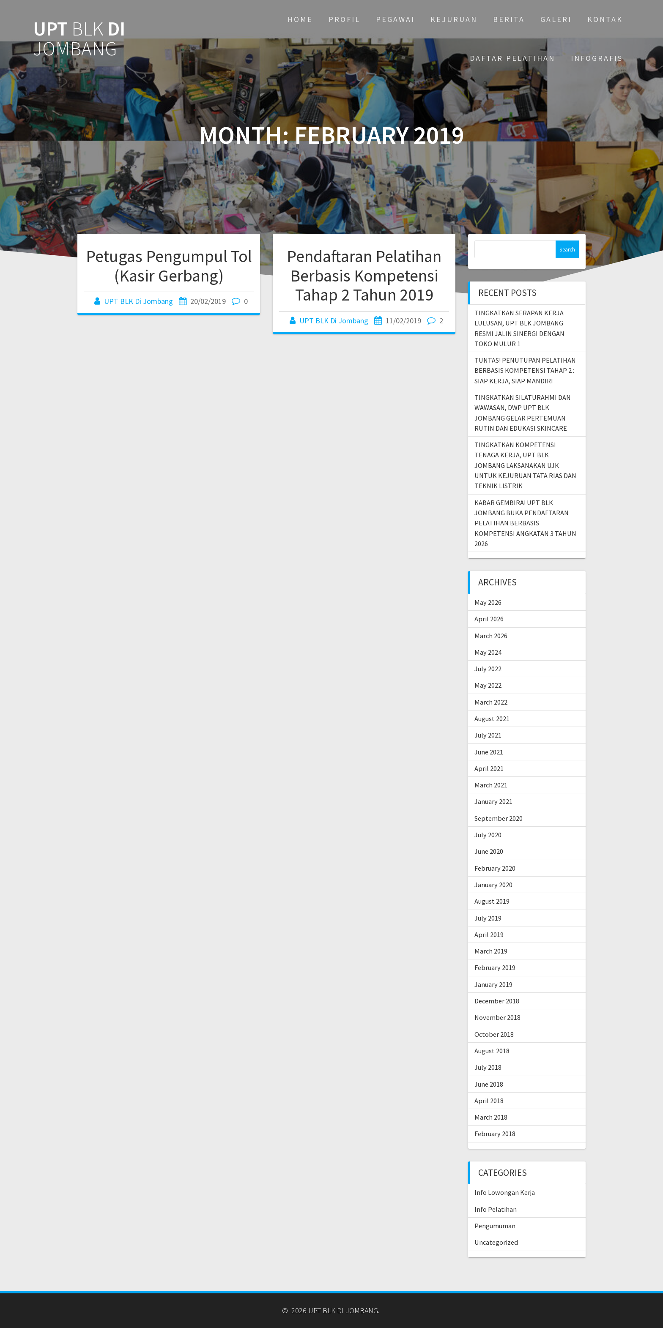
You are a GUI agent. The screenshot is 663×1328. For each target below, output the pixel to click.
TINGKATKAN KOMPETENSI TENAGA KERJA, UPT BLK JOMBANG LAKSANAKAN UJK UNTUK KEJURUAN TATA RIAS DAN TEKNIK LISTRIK (525, 465)
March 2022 (490, 702)
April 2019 (489, 934)
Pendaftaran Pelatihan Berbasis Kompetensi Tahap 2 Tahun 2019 (364, 275)
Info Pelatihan (495, 1209)
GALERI (556, 19)
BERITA (509, 19)
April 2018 (489, 1100)
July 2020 (487, 835)
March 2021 (490, 785)
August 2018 (492, 1051)
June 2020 (488, 851)
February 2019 (494, 967)
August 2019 (492, 901)
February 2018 (494, 1133)
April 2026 (489, 619)
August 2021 (492, 718)
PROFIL (344, 19)
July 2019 (487, 918)
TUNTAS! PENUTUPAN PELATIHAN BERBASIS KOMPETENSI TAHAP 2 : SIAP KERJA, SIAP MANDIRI (525, 370)
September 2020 (498, 818)
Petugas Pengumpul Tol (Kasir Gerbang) (169, 266)
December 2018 (496, 1001)
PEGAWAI (395, 19)
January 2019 (493, 984)
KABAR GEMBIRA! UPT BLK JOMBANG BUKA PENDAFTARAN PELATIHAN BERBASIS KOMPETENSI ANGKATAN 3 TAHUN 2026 (525, 523)
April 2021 (489, 768)
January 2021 (493, 801)
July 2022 (487, 668)
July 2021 (487, 735)
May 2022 (487, 685)
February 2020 (494, 868)
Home (300, 19)
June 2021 (488, 752)
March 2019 (490, 951)
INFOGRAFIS (597, 58)
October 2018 (494, 1034)
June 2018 (488, 1084)
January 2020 (493, 884)
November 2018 (497, 1017)
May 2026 (487, 602)
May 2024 (487, 652)
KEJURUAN (453, 19)
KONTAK (605, 19)
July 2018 (487, 1067)
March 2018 (490, 1117)
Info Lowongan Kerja (504, 1192)
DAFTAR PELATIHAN (512, 58)
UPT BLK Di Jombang (138, 301)
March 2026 (490, 635)
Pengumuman (494, 1225)
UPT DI (79, 39)
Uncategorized (496, 1242)
